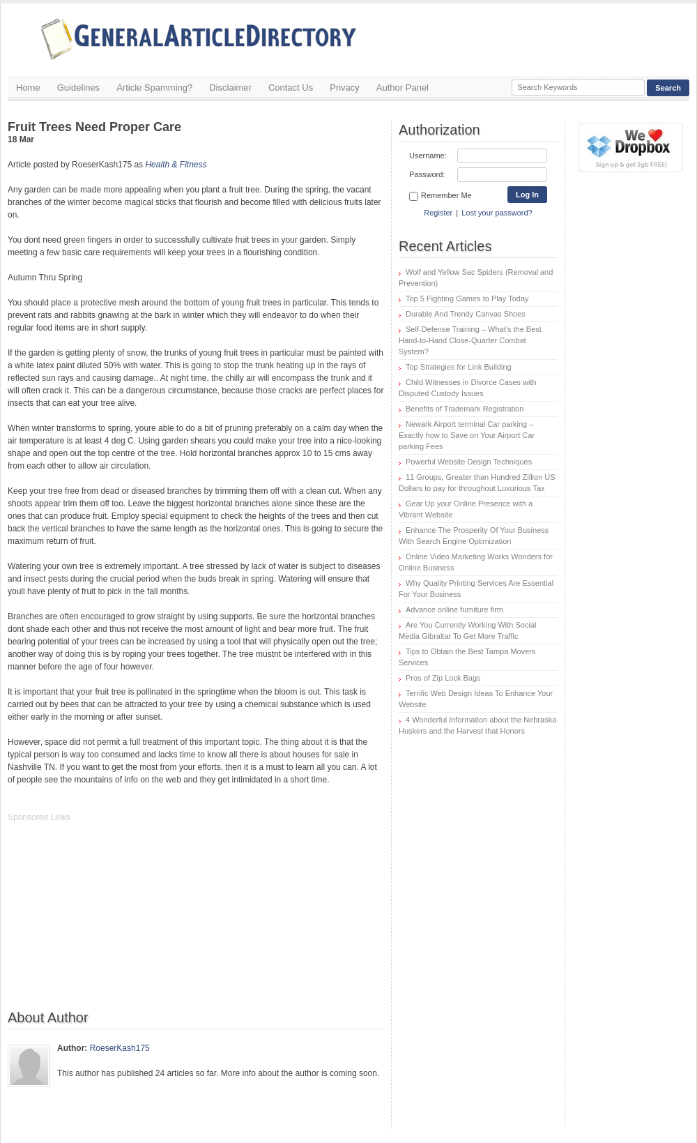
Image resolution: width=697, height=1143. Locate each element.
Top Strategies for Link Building (459, 367)
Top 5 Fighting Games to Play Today (467, 298)
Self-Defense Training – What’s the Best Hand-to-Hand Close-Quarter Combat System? (470, 340)
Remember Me (440, 196)
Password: (427, 174)
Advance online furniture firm (454, 609)
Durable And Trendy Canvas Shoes (466, 314)
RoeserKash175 (120, 1048)
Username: (428, 155)
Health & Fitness (175, 164)
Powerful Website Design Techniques (469, 461)
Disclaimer (230, 87)
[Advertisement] (112, 923)
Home (28, 87)
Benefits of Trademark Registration (464, 408)
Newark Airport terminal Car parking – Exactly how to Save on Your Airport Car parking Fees (467, 435)
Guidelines (78, 87)
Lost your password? (497, 213)
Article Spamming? (154, 87)
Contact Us (290, 87)
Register (438, 213)
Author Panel (402, 87)
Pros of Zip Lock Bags (443, 678)
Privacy (345, 87)
